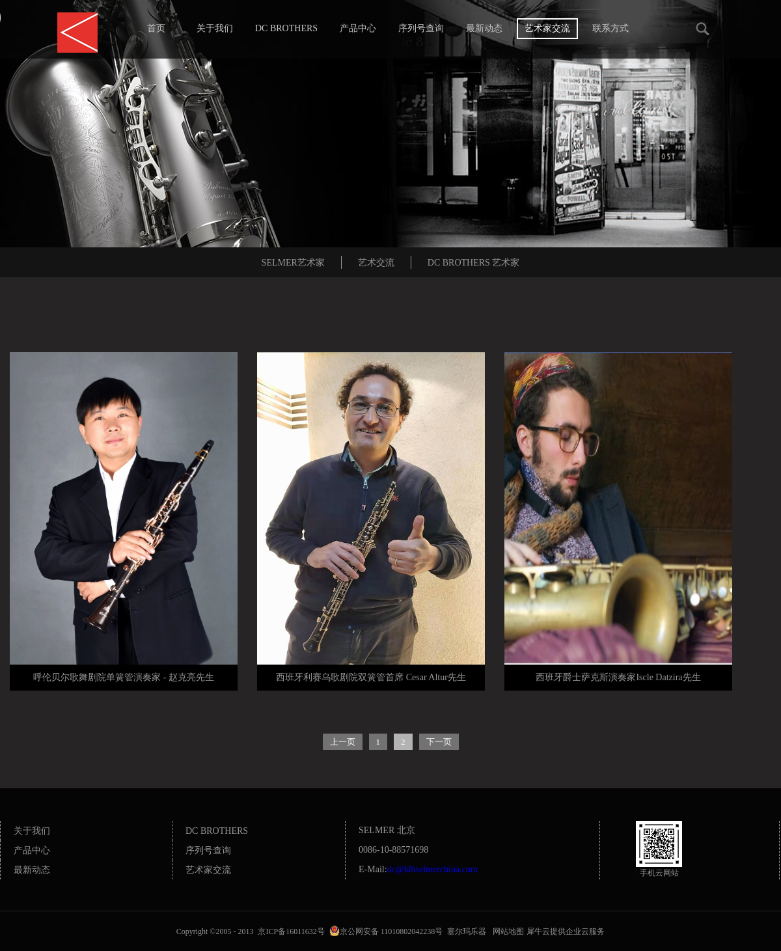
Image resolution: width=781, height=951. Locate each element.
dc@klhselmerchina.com (432, 869)
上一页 (342, 742)
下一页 (439, 742)
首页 (156, 28)
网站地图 (506, 931)
